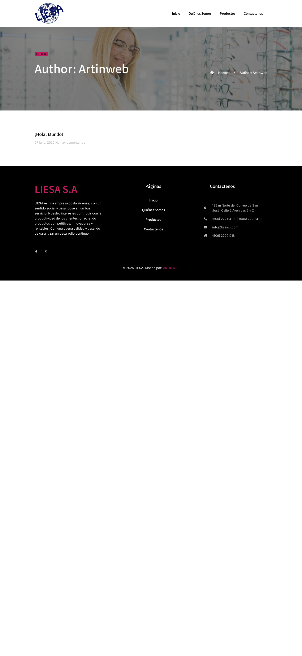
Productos (227, 13)
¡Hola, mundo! (49, 135)
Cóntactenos (253, 13)
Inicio (176, 13)
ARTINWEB (171, 268)
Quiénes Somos (200, 13)
